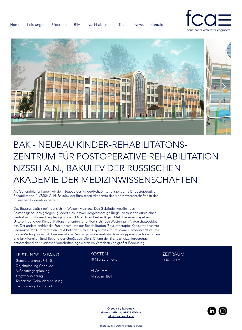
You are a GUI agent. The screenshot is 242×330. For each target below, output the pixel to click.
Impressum (106, 325)
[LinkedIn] (211, 311)
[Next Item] (223, 86)
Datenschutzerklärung (129, 325)
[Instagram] (223, 311)
